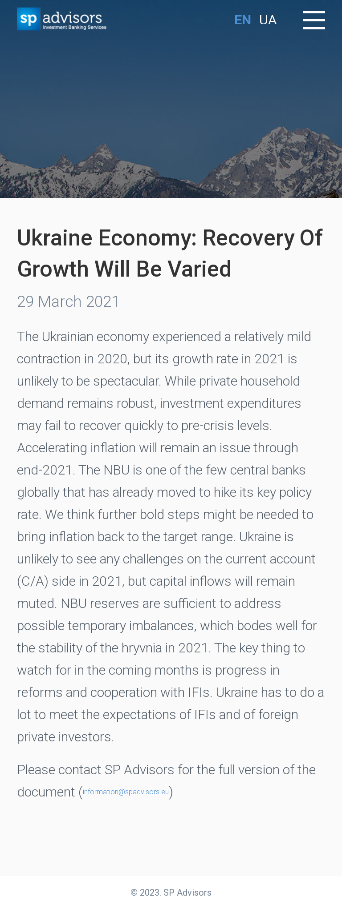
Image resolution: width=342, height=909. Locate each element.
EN (242, 20)
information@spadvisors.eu (126, 792)
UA (268, 20)
